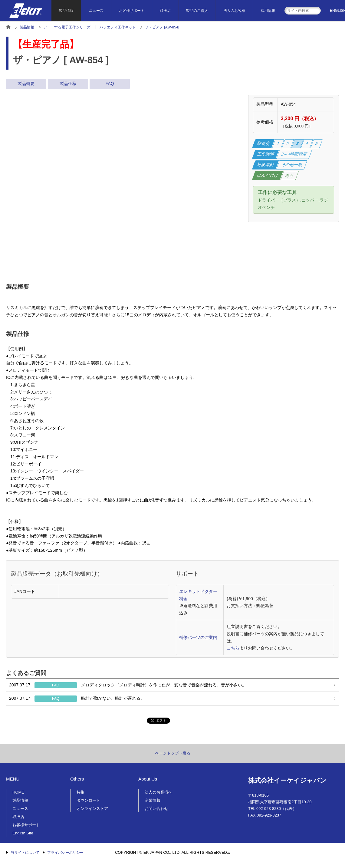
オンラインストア (92, 808)
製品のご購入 (197, 10)
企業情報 (152, 800)
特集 (80, 792)
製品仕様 (68, 83)
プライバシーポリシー (65, 852)
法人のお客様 (234, 10)
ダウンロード (88, 800)
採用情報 (268, 10)
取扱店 (165, 10)
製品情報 (66, 10)
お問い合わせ (156, 808)
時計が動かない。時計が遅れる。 (77, 698)
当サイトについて (25, 852)
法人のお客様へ (158, 792)
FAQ (110, 83)
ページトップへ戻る (172, 753)
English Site (22, 833)
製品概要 (26, 83)
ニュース (96, 10)
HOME (18, 792)
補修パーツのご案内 (198, 637)
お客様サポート (131, 10)
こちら (233, 648)
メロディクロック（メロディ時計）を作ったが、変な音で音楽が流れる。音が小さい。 (127, 685)
